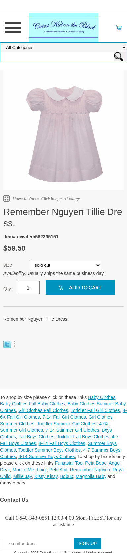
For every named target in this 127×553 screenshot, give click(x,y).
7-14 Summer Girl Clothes (72, 430)
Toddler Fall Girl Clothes (95, 410)
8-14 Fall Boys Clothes (62, 443)
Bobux (66, 476)
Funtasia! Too (69, 463)
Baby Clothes (101, 397)
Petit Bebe (95, 463)
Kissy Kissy (46, 476)
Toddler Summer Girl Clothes (67, 423)
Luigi (42, 469)
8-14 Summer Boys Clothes (46, 456)
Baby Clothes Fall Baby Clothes (32, 403)
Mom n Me (23, 469)
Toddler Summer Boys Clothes (49, 450)
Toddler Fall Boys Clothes (83, 436)
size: (9, 265)
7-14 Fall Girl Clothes (64, 417)
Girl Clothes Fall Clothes (43, 410)
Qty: (8, 288)
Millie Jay (22, 476)
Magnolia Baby (91, 476)
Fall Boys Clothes (36, 436)
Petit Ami (58, 469)
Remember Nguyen (90, 469)
